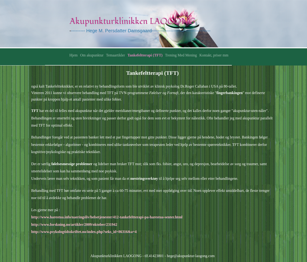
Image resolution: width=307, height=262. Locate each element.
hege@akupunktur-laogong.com (191, 256)
